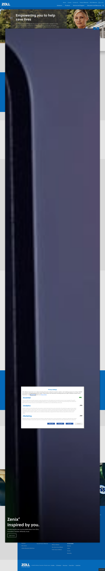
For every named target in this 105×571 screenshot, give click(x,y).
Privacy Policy (44, 394)
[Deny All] (60, 424)
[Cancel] (79, 424)
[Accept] (69, 424)
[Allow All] (51, 424)
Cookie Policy (33, 394)
